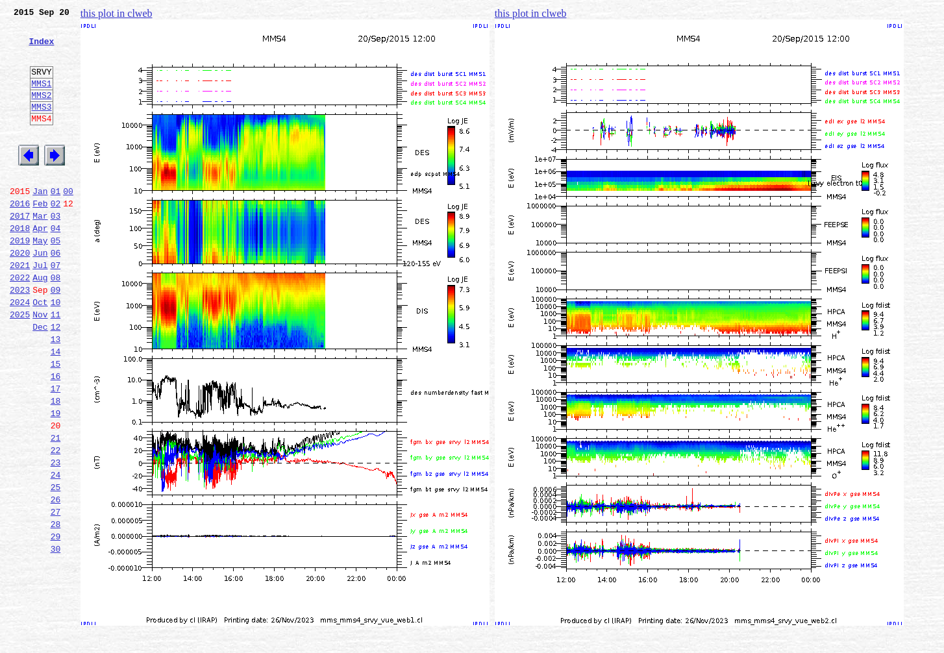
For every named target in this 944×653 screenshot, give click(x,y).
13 (56, 393)
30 (56, 636)
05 (56, 279)
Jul (39, 308)
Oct (39, 350)
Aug (39, 322)
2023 (20, 336)
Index (41, 49)
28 (56, 607)
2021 (20, 308)
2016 (20, 236)
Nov (39, 365)
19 (56, 479)
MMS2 (41, 112)
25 (56, 565)
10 (56, 350)
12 (56, 379)
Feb (39, 236)
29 (56, 622)
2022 (20, 322)
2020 (20, 293)
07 (56, 308)
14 (56, 407)
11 (56, 365)
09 (56, 336)
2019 (20, 279)
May (39, 279)
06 (56, 293)
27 (56, 593)
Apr (39, 265)
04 (56, 265)
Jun (39, 293)
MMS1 (41, 99)
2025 (20, 365)
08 (56, 322)
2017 (20, 250)
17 (56, 450)
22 (56, 522)
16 (56, 436)
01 (56, 222)
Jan (39, 222)
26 (56, 579)
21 (56, 507)
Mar (39, 250)
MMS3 (41, 126)
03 (56, 250)
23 (56, 536)
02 (56, 236)
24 (56, 550)
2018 (20, 265)
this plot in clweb (117, 13)
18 (56, 465)
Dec (39, 379)
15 (56, 422)
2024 (20, 350)
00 (68, 222)
